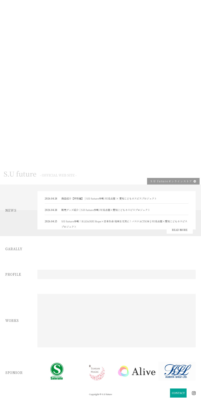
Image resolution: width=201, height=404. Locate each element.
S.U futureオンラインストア (173, 181)
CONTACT (178, 393)
